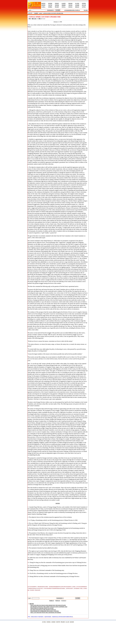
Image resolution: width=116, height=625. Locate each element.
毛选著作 (36, 13)
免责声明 (58, 621)
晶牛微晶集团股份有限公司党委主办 (72, 10)
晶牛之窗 (84, 5)
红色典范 (64, 3)
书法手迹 (50, 5)
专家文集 (70, 5)
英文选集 (86, 10)
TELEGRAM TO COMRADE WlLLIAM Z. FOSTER (44, 611)
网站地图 (63, 621)
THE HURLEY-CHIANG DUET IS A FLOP (41, 608)
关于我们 (44, 621)
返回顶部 (72, 621)
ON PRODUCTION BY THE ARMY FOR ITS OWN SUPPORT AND (48, 606)
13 (53, 428)
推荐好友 (58, 600)
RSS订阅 (67, 621)
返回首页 (43, 3)
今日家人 (43, 6)
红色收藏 (77, 5)
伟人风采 (77, 3)
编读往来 (77, 6)
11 (28, 423)
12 (73, 424)
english (40, 13)
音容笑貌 (57, 5)
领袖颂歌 (64, 5)
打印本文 (64, 600)
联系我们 (49, 621)
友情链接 (53, 621)
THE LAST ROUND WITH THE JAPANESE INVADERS (45, 612)
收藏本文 (52, 600)
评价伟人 (64, 6)
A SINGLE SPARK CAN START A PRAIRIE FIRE (53, 13)
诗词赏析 (84, 3)
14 (44, 433)
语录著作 (43, 5)
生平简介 (84, 6)
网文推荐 (57, 6)
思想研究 (57, 3)
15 (58, 433)
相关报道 (50, 3)
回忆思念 (70, 6)
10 (44, 349)
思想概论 (50, 6)
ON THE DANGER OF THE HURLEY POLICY (43, 609)
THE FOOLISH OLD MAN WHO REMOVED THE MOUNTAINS (48, 605)
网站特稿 (70, 3)
